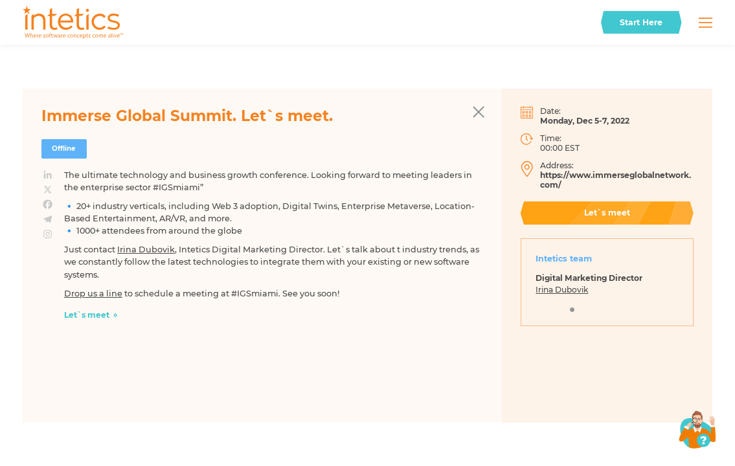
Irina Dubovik (146, 249)
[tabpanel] (607, 288)
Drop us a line (93, 293)
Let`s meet (86, 315)
